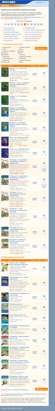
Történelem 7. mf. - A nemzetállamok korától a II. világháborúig (18, 229)
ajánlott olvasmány (24, 60)
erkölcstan (22, 58)
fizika (20, 53)
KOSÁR (39, 48)
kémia (20, 49)
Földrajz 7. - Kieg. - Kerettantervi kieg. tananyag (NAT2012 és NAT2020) (19, 84)
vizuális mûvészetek (24, 56)
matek (3, 49)
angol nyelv (5, 60)
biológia (4, 53)
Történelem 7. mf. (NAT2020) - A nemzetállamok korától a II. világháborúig (19, 177)
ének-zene (21, 54)
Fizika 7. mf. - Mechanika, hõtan (19, 149)
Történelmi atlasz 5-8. (16, 304)
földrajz (21, 51)
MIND (20, 62)
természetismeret (7, 58)
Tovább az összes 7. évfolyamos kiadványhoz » (15, 389)
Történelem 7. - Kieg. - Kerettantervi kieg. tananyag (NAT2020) (18, 210)
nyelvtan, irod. (6, 47)
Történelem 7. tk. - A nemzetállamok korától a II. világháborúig (18, 194)
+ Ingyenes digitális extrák (16, 253)
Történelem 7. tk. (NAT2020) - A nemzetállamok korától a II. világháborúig (19, 161)
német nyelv (5, 62)
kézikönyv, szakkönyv (8, 51)
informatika (5, 56)
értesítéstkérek (44, 170)
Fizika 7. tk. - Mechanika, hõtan (19, 137)
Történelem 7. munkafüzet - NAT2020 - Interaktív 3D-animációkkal (18, 241)
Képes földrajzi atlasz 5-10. (18, 315)
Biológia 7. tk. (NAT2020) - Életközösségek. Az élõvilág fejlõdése (18, 109)
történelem (5, 54)
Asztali (20, 408)
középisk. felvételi (24, 47)
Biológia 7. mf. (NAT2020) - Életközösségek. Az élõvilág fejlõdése (18, 124)
